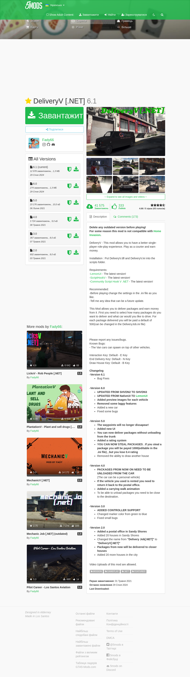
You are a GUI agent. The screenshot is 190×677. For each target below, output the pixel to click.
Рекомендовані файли (85, 622)
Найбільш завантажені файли (88, 643)
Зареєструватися (134, 14)
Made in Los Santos (37, 616)
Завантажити (89, 14)
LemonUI (95, 273)
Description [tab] (98, 216)
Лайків (122, 208)
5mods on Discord (114, 667)
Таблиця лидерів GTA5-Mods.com (86, 664)
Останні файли (85, 613)
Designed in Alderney (38, 612)
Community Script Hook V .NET (109, 281)
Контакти (112, 613)
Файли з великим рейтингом (86, 654)
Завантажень (101, 208)
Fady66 (48, 140)
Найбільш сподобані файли (86, 633)
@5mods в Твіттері (114, 646)
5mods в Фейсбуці (113, 657)
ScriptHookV (97, 277)
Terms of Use (114, 631)
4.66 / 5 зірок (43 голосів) (152, 209)
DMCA (110, 637)
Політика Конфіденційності (117, 622)
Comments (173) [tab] (125, 216)
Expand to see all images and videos (126, 197)
